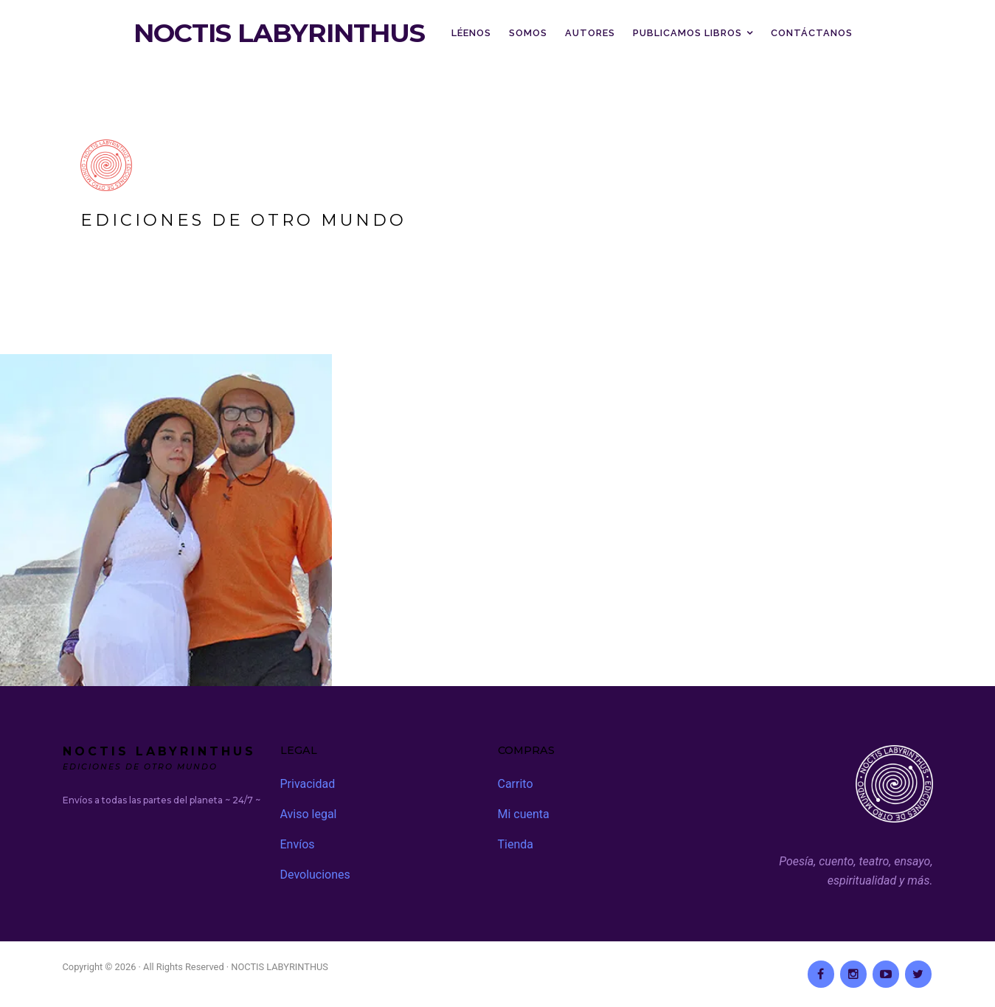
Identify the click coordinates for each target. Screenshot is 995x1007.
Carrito (515, 784)
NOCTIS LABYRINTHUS (279, 33)
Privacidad (308, 784)
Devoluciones (315, 875)
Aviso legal (308, 814)
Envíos (297, 844)
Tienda (515, 844)
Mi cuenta (523, 814)
